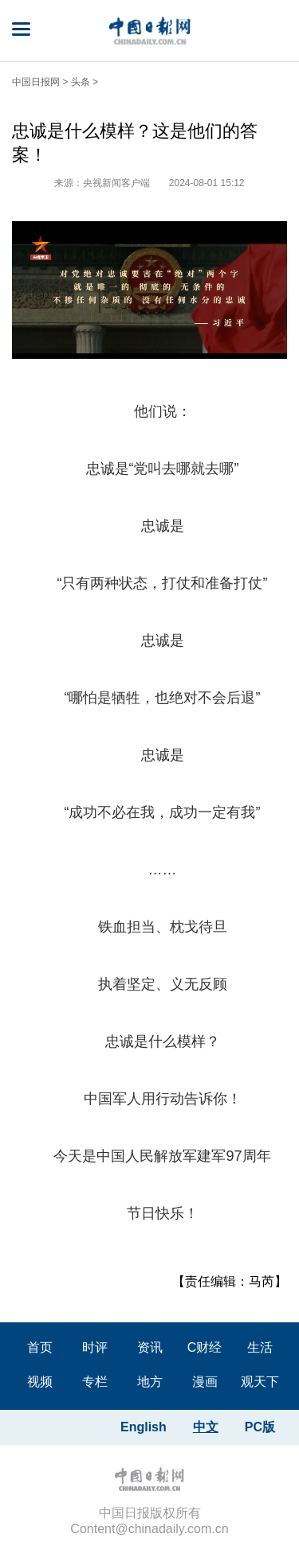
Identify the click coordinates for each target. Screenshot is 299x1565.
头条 (80, 82)
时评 (95, 1347)
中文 (205, 1427)
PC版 (260, 1427)
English (143, 1427)
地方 (150, 1381)
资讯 (150, 1347)
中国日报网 (36, 82)
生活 (260, 1347)
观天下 (260, 1381)
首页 (40, 1347)
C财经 (204, 1347)
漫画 (205, 1381)
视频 (40, 1381)
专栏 (95, 1381)
